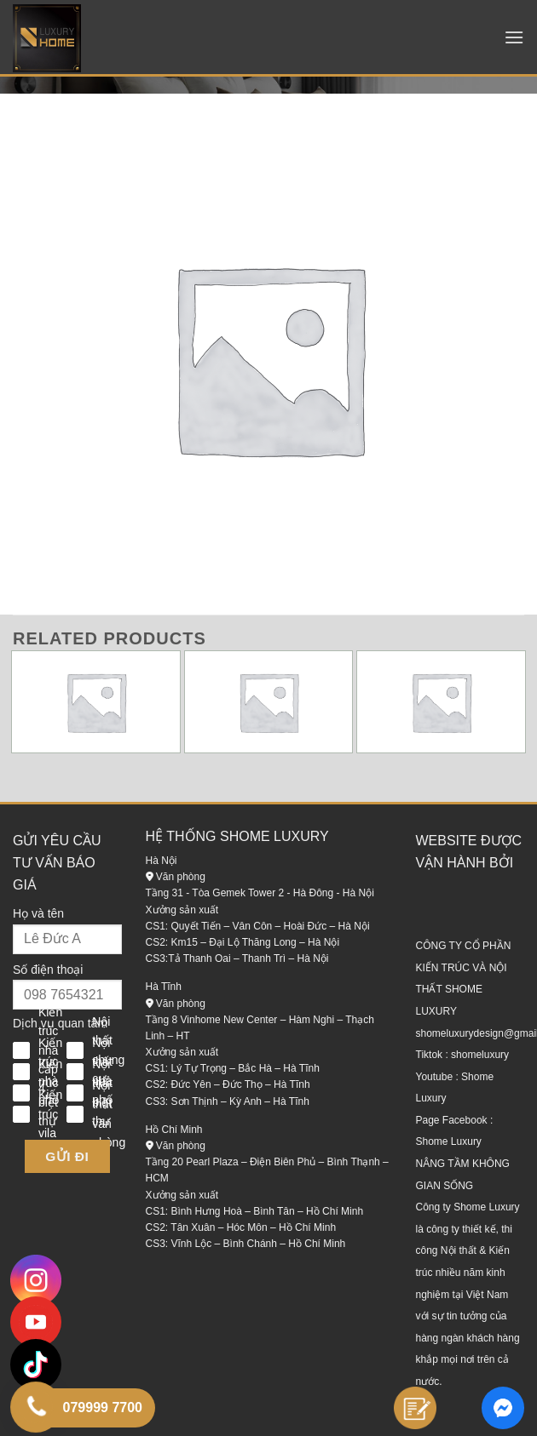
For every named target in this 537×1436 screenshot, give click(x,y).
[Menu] (514, 37)
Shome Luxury (449, 1141)
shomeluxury (480, 1055)
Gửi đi (67, 1156)
